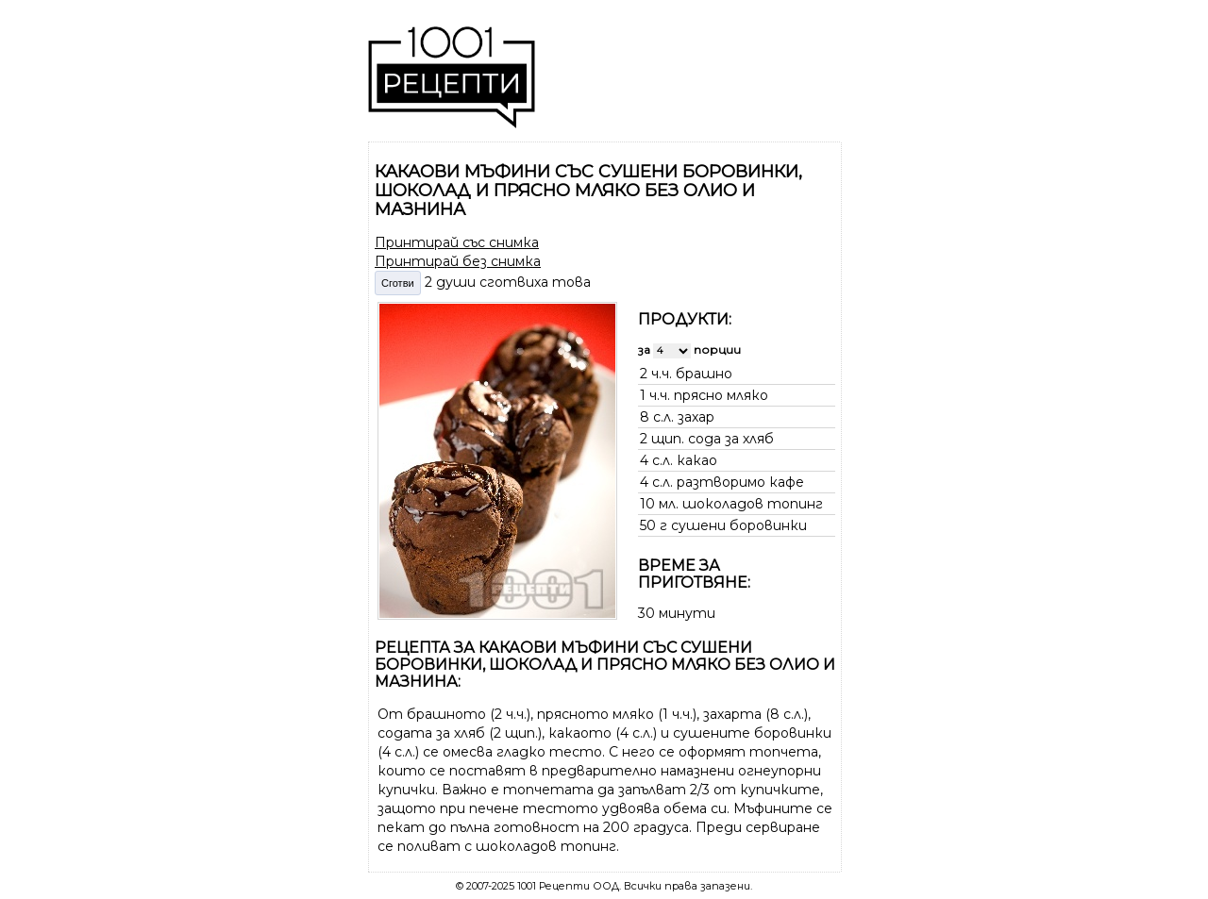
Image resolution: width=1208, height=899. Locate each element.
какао (697, 460)
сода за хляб (731, 438)
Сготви (397, 283)
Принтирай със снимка (457, 242)
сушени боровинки (739, 525)
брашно (704, 373)
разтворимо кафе (740, 482)
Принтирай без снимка (458, 261)
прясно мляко (721, 395)
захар (696, 416)
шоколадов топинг (752, 503)
